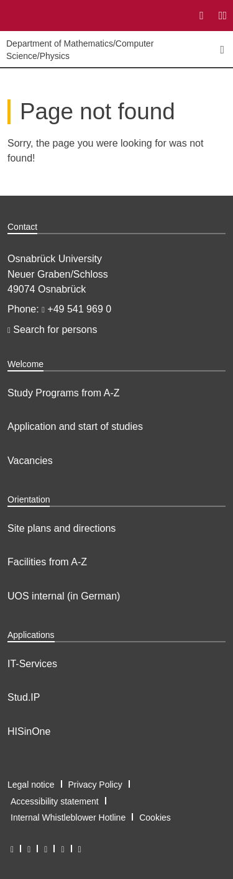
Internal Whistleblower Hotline (68, 817)
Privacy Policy (95, 785)
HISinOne (28, 731)
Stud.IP (23, 697)
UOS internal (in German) (63, 596)
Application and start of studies (75, 426)
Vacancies (30, 460)
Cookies (155, 817)
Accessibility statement (55, 801)
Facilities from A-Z (47, 562)
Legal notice (31, 785)
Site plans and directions (61, 528)
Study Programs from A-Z (63, 393)
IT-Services (32, 663)
